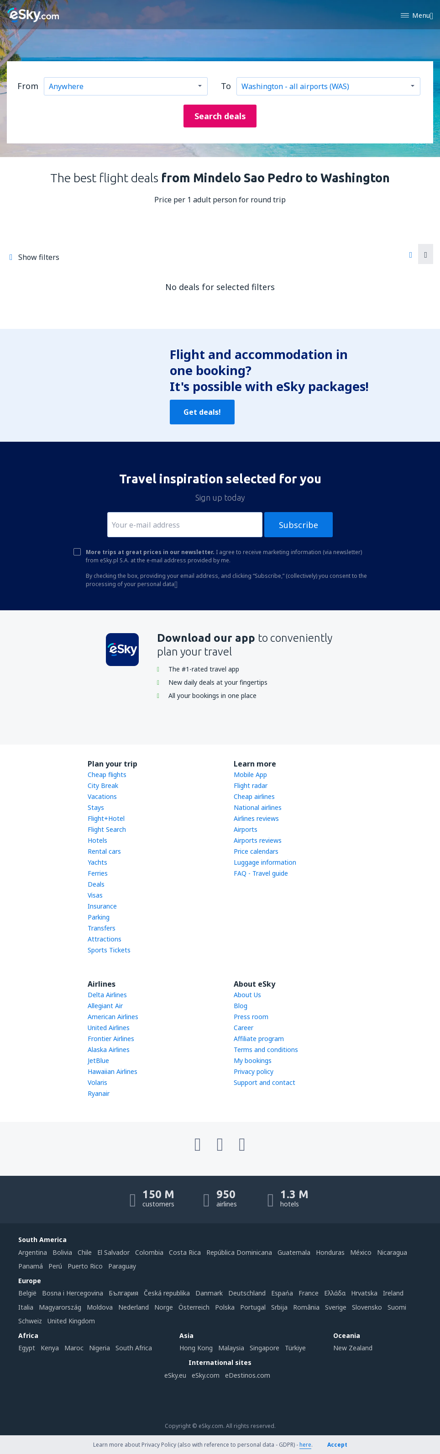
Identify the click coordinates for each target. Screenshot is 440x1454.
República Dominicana (239, 1252)
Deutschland (247, 1293)
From (27, 85)
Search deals (220, 116)
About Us (247, 994)
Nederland (133, 1307)
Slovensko (367, 1307)
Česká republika (167, 1293)
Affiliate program (259, 1038)
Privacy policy (253, 1071)
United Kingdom (71, 1321)
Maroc (74, 1347)
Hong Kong (196, 1347)
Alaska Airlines (109, 1049)
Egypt (26, 1347)
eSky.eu (175, 1375)
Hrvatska (364, 1293)
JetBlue (98, 1060)
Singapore (264, 1347)
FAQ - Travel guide (261, 873)
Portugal (253, 1307)
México (361, 1252)
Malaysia (231, 1347)
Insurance (102, 906)
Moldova (100, 1307)
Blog (240, 1005)
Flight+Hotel (106, 818)
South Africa (133, 1347)
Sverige (335, 1307)
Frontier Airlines (111, 1038)
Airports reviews (258, 840)
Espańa (282, 1293)
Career (243, 1027)
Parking (99, 917)
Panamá (30, 1266)
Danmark (209, 1293)
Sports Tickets (109, 950)
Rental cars (104, 851)
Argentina (32, 1252)
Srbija (279, 1307)
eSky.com (206, 1375)
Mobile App (250, 774)
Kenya (50, 1347)
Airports (245, 829)
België (27, 1293)
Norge (163, 1307)
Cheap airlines (254, 796)
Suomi (397, 1307)
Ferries (98, 873)
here (305, 1445)
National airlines (258, 807)
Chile (85, 1252)
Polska (225, 1307)
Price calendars (256, 851)
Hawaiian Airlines (112, 1071)
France (309, 1293)
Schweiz (30, 1321)
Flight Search (107, 829)
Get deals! (202, 412)
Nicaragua (392, 1252)
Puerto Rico (85, 1266)
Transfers (101, 928)
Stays (96, 807)
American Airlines (113, 1016)
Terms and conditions (266, 1049)
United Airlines (109, 1027)
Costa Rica (185, 1252)
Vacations (102, 796)
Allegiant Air (105, 1005)
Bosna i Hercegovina (72, 1293)
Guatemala (294, 1252)
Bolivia (62, 1252)
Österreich (194, 1307)
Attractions (104, 939)
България (123, 1293)
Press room (251, 1016)
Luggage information (265, 862)
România (306, 1307)
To (226, 85)
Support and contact (264, 1082)
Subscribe (298, 524)
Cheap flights (107, 774)
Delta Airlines (107, 994)
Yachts (97, 862)
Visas (95, 895)
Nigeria (99, 1347)
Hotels (97, 840)
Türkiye (295, 1347)
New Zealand (352, 1347)
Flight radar (250, 785)
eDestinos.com (247, 1375)
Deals (96, 884)
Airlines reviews (256, 818)
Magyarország (60, 1307)
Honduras (330, 1252)
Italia (25, 1307)
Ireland (393, 1293)
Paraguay (122, 1266)
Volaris (97, 1082)
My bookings (253, 1060)
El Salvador (113, 1252)
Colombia (149, 1252)
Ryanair (99, 1093)
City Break (103, 785)
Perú (55, 1266)
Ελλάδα (335, 1293)
